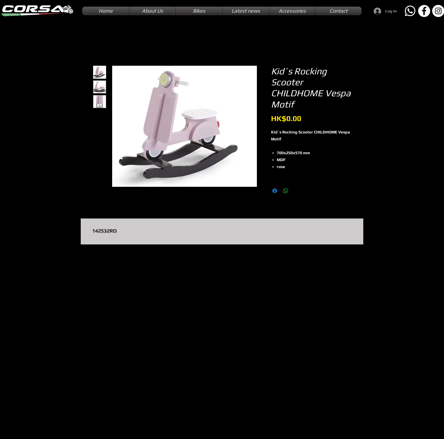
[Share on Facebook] (274, 190)
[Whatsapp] (410, 11)
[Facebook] (424, 11)
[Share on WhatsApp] (285, 190)
